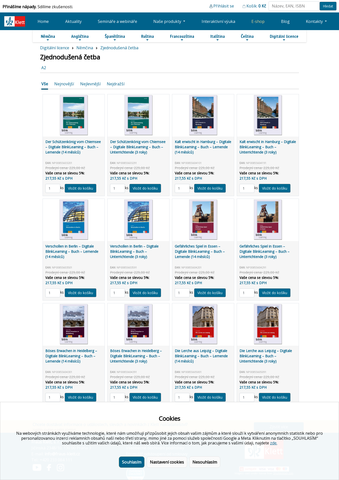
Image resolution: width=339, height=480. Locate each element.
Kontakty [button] (315, 21)
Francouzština (182, 37)
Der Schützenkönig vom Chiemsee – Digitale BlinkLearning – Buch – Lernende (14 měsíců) (73, 147)
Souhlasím (131, 462)
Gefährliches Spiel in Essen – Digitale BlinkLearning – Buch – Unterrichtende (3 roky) (264, 251)
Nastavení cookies (167, 462)
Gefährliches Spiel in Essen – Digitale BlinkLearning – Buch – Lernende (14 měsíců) (200, 251)
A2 (43, 67)
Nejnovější (64, 84)
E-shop (258, 21)
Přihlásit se (223, 6)
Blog (285, 21)
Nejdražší (115, 84)
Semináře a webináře (117, 21)
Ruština (147, 37)
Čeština (247, 37)
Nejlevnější (90, 84)
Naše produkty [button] (167, 21)
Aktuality (73, 21)
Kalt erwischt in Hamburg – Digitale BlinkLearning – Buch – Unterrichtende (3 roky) (267, 147)
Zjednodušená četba (119, 48)
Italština (217, 37)
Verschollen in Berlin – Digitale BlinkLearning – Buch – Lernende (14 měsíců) (71, 251)
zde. (273, 443)
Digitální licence (284, 37)
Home (43, 21)
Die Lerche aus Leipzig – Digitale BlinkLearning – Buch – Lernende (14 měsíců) (201, 356)
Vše (44, 84)
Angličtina (80, 37)
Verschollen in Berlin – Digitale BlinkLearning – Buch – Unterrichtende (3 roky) (134, 251)
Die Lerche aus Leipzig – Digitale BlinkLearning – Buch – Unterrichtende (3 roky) (265, 356)
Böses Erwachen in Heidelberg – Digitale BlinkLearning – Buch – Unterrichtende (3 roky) (136, 356)
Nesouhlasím (204, 462)
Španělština (115, 37)
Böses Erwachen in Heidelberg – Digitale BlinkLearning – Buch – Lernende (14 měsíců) (71, 356)
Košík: (256, 6)
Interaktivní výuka (218, 21)
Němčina (48, 37)
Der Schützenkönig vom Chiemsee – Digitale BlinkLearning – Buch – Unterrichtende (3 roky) (138, 147)
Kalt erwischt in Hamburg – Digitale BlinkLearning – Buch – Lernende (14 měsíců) (203, 147)
